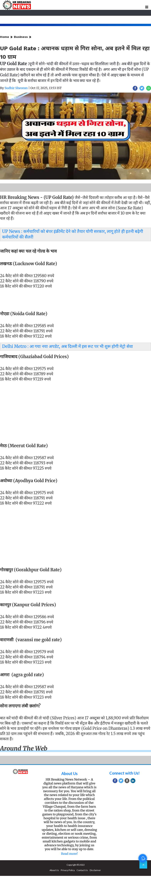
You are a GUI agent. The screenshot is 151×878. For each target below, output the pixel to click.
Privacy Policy (68, 870)
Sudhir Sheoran (16, 88)
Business (21, 37)
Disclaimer (95, 870)
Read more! (69, 854)
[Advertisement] (74, 415)
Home (4, 37)
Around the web (23, 748)
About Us (69, 773)
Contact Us (82, 870)
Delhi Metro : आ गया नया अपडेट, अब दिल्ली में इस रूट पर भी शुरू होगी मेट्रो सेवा (67, 346)
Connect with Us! (124, 773)
